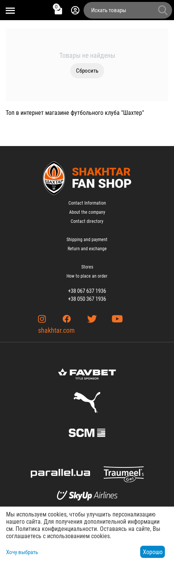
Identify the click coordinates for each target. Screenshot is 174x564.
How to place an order (87, 276)
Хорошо (153, 552)
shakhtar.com (56, 330)
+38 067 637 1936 (87, 291)
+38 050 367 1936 (87, 299)
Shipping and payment (87, 239)
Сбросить (87, 70)
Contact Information (87, 203)
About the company (87, 212)
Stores (87, 267)
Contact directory (87, 221)
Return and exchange (87, 248)
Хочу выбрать (22, 552)
